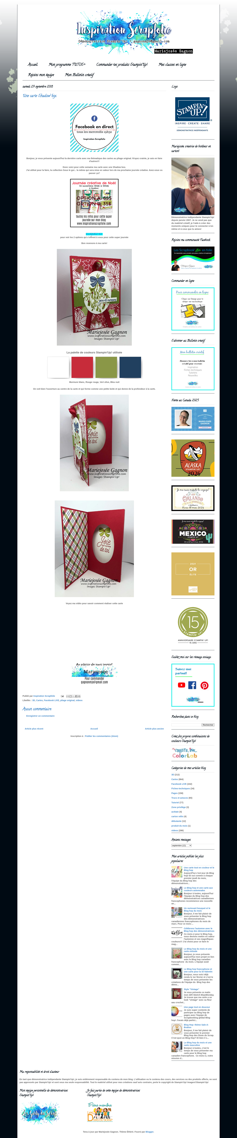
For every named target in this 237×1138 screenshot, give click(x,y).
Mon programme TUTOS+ (67, 65)
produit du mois (179, 826)
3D (33, 700)
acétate (175, 812)
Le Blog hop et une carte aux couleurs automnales (198, 889)
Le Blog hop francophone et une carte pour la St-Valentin (198, 970)
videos (79, 700)
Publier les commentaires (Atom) (101, 736)
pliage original (67, 700)
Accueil (32, 65)
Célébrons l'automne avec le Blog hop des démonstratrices (199, 929)
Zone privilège (178, 807)
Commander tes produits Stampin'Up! (121, 65)
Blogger (149, 1132)
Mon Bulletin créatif (79, 75)
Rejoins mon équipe (41, 75)
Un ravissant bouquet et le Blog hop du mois (197, 909)
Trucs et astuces (179, 798)
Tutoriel (175, 802)
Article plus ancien (154, 729)
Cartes (39, 700)
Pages (174, 793)
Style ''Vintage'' (191, 989)
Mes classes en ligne (172, 65)
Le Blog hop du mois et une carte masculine (198, 1043)
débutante (176, 821)
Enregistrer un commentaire (40, 716)
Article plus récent (34, 729)
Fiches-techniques (180, 788)
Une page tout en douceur (197, 1007)
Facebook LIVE (51, 700)
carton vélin (177, 816)
